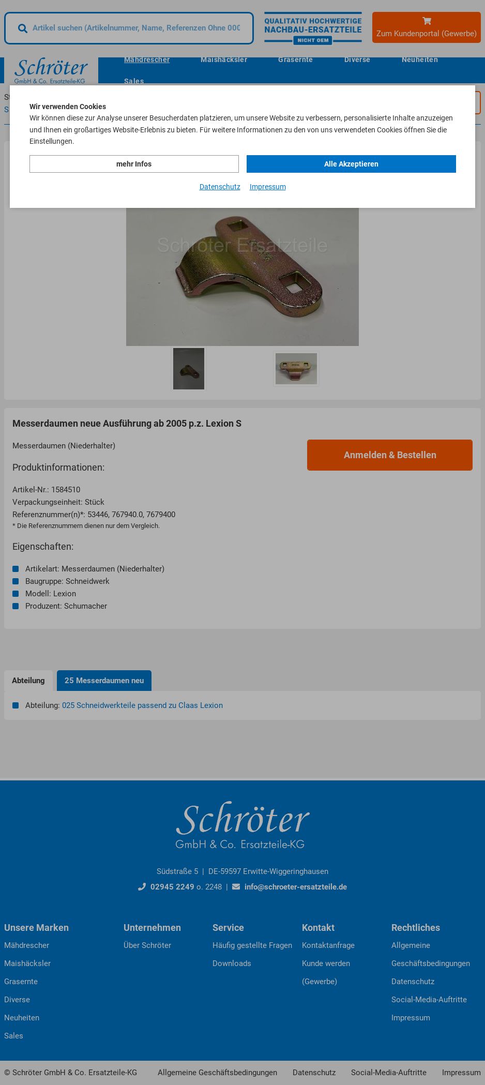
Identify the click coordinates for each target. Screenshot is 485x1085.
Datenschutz (220, 187)
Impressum (268, 187)
